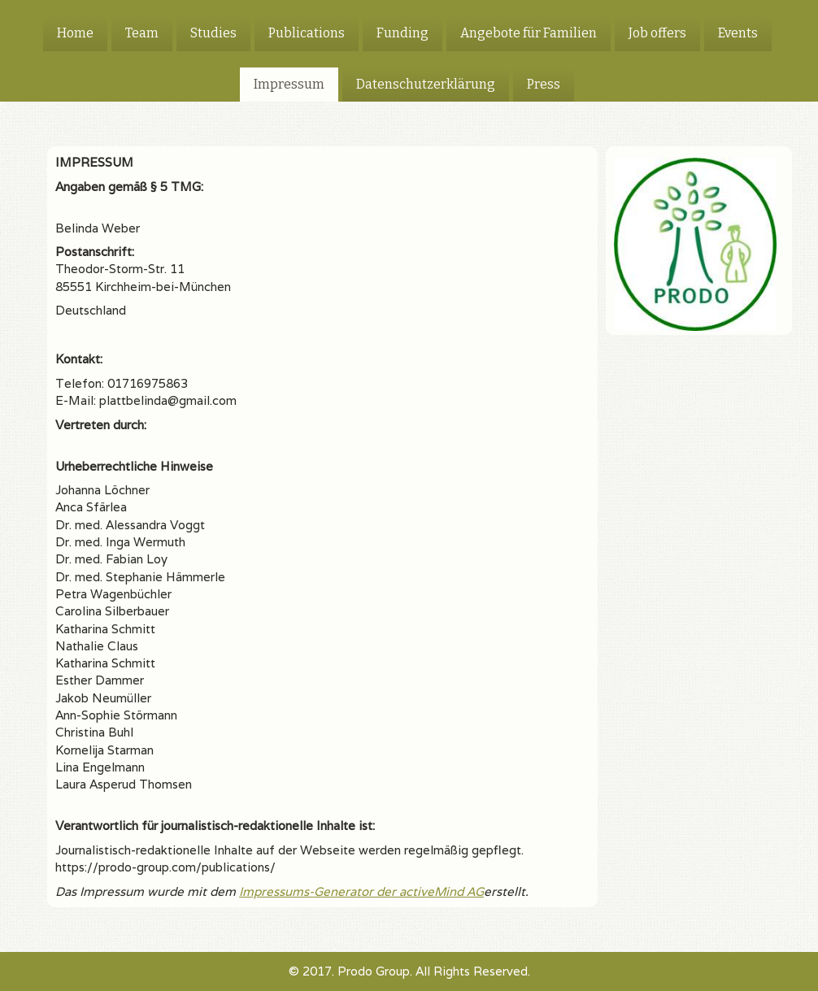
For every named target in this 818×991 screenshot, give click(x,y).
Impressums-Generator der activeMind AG (361, 891)
